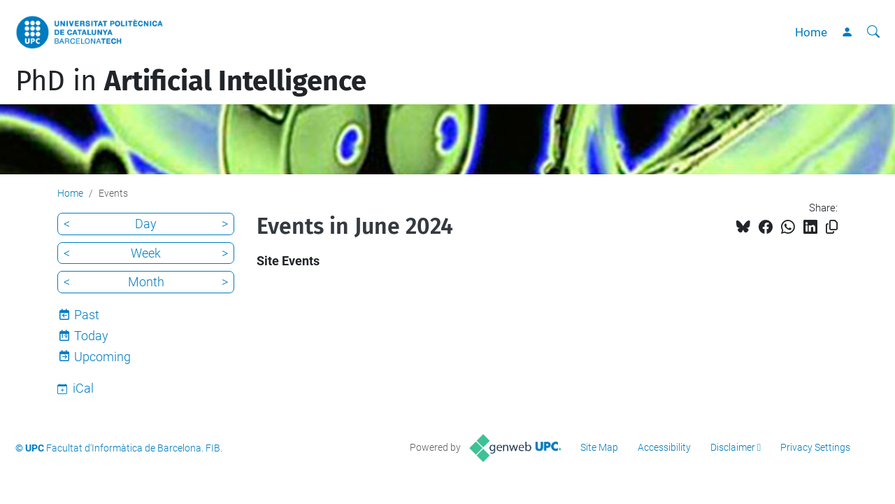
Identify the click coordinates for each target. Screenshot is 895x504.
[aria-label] (873, 32)
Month (146, 281)
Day (146, 223)
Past (86, 314)
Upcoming (102, 356)
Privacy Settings (815, 447)
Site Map (599, 447)
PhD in (190, 81)
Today (91, 335)
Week (146, 253)
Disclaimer (732, 447)
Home (811, 32)
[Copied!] (832, 227)
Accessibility (664, 447)
